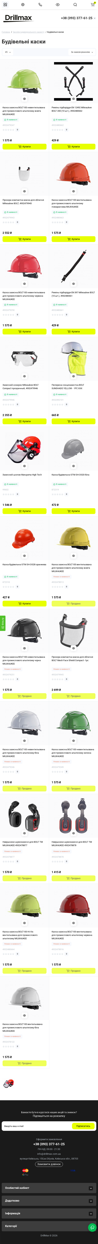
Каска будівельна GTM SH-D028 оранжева (24, 564)
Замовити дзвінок (49, 1164)
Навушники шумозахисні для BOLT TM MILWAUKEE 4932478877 (23, 844)
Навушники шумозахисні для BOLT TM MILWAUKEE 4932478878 (72, 844)
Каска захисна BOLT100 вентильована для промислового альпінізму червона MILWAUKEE (72, 935)
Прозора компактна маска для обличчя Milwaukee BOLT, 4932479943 (23, 202)
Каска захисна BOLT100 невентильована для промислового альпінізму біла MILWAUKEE (24, 752)
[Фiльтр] (2, 623)
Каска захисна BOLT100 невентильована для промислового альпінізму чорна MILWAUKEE (24, 660)
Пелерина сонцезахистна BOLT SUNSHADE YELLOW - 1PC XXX (68, 387)
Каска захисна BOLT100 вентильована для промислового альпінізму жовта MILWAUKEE (72, 568)
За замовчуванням (82, 52)
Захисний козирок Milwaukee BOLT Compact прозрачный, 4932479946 (21, 387)
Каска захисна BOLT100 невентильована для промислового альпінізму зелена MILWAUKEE (73, 752)
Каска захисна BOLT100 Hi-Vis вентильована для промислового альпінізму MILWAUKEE (20, 935)
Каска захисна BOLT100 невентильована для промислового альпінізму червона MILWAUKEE (24, 296)
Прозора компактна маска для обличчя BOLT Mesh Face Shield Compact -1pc (72, 659)
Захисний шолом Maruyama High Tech (22, 474)
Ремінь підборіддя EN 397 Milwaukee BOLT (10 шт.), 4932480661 (73, 294)
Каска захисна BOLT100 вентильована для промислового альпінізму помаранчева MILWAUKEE (72, 203)
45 (8, 52)
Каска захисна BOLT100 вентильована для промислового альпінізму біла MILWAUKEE (22, 1027)
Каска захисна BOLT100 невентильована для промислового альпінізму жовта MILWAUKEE (24, 111)
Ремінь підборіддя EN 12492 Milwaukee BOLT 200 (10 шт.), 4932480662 (72, 109)
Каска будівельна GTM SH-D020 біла (70, 474)
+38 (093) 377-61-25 (76, 18)
